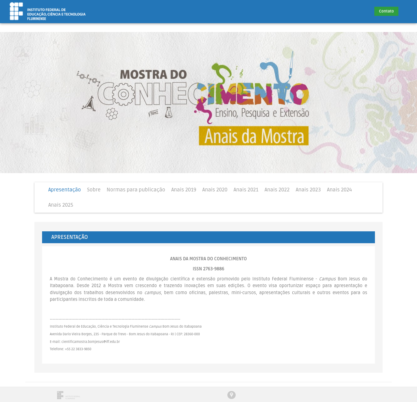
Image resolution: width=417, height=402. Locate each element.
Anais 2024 (339, 190)
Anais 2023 (308, 190)
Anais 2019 (183, 190)
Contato (386, 11)
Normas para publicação (136, 190)
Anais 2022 (277, 190)
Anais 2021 (245, 190)
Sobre (93, 190)
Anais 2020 (215, 190)
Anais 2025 (60, 205)
